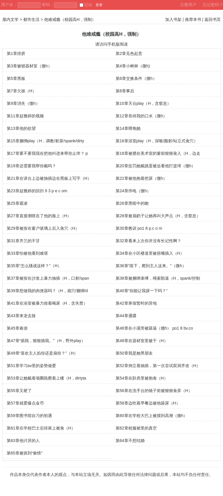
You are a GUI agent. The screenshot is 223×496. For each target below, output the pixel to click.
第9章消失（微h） (23, 103)
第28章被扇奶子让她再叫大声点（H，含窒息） (158, 215)
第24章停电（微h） (133, 190)
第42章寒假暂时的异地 (136, 303)
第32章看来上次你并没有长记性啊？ (148, 240)
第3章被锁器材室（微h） (29, 66)
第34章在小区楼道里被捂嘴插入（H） (150, 253)
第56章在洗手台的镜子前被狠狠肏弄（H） (154, 390)
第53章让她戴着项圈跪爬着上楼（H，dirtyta (46, 378)
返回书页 (212, 19)
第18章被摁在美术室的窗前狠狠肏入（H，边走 (158, 153)
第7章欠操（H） (21, 91)
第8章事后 (125, 91)
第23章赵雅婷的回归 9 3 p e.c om (37, 190)
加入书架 (173, 19)
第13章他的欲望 (21, 128)
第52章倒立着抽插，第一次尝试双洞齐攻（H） (158, 365)
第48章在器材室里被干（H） (142, 340)
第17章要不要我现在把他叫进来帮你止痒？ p (47, 153)
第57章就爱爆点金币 (25, 403)
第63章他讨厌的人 (23, 440)
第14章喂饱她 (128, 128)
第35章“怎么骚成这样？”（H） (34, 265)
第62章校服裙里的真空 (136, 428)
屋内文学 (10, 19)
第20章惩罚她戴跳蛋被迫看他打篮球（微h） (155, 165)
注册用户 (188, 4)
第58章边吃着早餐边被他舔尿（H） (148, 403)
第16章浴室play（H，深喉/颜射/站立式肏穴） (157, 141)
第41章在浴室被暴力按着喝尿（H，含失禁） (47, 303)
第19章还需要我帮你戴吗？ (31, 165)
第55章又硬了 (19, 390)
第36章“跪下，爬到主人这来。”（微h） (151, 265)
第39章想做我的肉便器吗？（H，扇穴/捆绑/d (47, 290)
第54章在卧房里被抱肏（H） (142, 378)
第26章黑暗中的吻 (132, 203)
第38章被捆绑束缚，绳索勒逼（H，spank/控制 (158, 278)
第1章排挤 (16, 53)
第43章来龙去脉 (21, 315)
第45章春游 (17, 328)
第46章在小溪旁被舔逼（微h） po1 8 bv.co (154, 328)
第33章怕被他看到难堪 (27, 253)
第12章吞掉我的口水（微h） (141, 116)
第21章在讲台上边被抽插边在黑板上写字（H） (49, 178)
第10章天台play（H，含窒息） (143, 103)
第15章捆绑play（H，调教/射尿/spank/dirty (45, 141)
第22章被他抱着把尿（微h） (141, 178)
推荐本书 (193, 19)
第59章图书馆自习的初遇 (29, 415)
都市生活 (31, 19)
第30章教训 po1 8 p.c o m (139, 228)
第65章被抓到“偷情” (24, 453)
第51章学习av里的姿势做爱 (31, 365)
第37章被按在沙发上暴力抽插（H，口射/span (48, 278)
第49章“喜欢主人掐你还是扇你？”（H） (42, 353)
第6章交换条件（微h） (136, 78)
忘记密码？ (213, 4)
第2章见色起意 (129, 53)
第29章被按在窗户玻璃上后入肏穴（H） (43, 228)
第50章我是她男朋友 (134, 353)
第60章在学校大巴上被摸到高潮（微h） (151, 415)
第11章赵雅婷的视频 (25, 116)
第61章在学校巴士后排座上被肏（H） (41, 428)
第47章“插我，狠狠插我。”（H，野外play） (46, 340)
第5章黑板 (16, 78)
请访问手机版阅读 (111, 44)
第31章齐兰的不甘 (23, 240)
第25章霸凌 (17, 203)
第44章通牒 (126, 315)
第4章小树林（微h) (133, 66)
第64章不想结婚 (130, 440)
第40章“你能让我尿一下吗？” (142, 290)
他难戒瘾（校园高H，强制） (70, 19)
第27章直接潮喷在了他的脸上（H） (39, 215)
